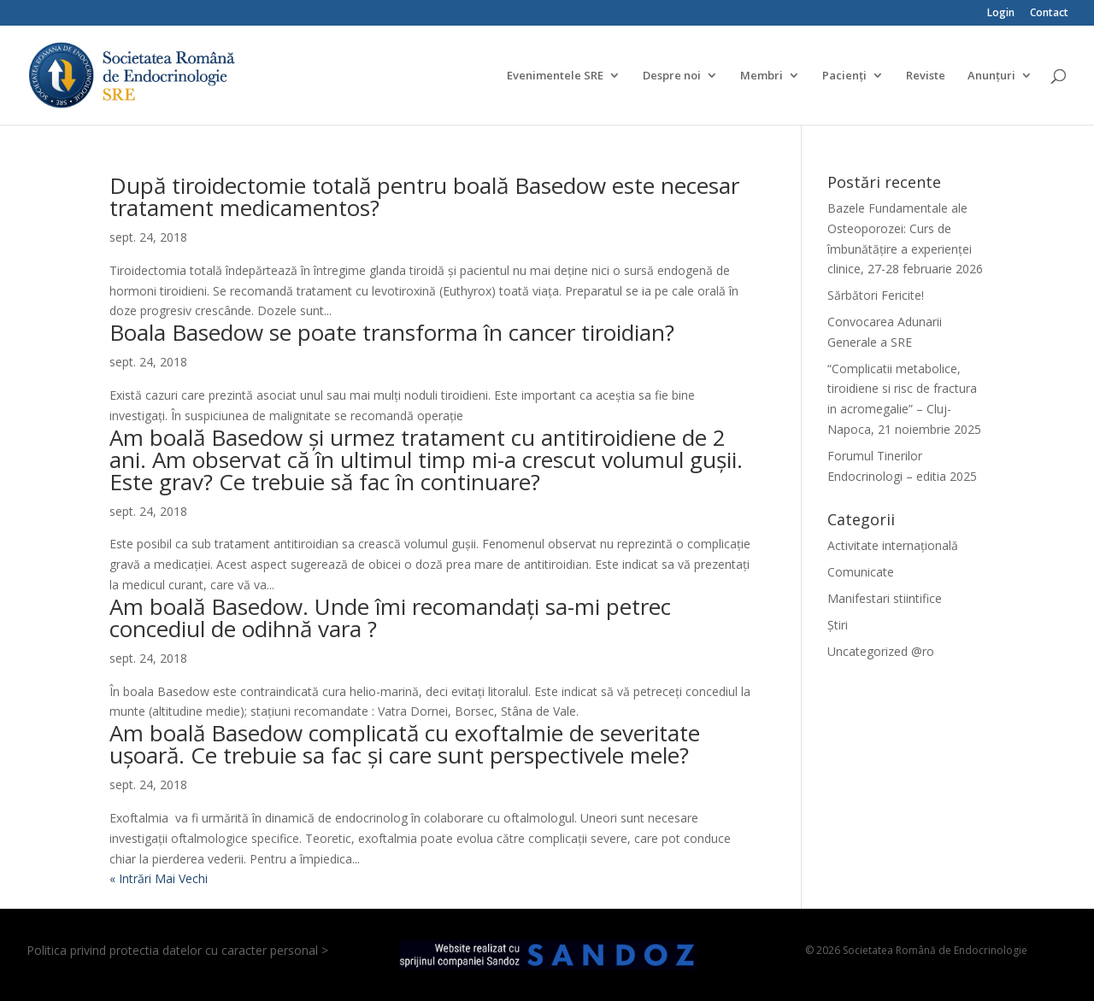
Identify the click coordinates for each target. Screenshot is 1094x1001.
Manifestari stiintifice (884, 598)
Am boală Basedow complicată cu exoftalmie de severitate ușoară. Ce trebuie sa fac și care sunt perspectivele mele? (404, 743)
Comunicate (860, 572)
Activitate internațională (892, 545)
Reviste (925, 76)
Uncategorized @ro (880, 651)
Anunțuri (991, 76)
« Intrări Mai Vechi (158, 878)
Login (1001, 14)
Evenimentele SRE (555, 76)
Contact (1049, 14)
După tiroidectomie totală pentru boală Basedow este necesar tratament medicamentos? (424, 196)
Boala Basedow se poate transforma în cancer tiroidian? (391, 332)
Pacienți (844, 76)
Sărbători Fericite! (875, 295)
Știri (837, 625)
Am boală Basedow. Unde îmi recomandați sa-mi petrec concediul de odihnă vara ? (390, 617)
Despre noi (672, 76)
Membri (761, 76)
